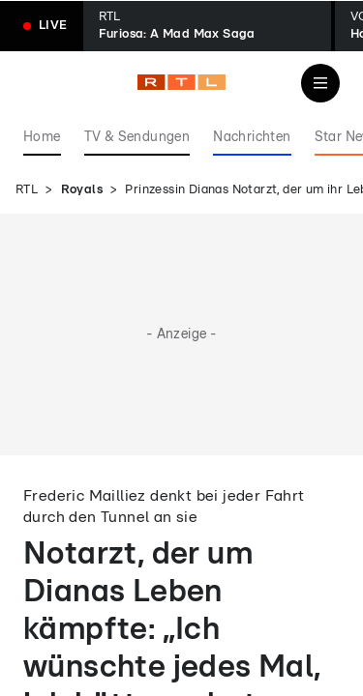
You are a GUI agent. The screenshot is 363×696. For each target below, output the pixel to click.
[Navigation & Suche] (320, 83)
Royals (82, 190)
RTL (26, 190)
